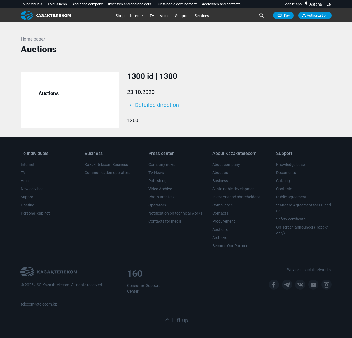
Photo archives (161, 197)
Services (202, 15)
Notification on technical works (175, 213)
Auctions (49, 93)
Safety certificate (291, 219)
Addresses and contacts (221, 4)
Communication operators (107, 172)
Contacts (220, 213)
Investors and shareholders (129, 4)
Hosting (27, 205)
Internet (137, 15)
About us (220, 172)
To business (57, 4)
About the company (87, 4)
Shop (120, 15)
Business (220, 181)
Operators (157, 205)
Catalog (283, 181)
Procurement (223, 221)
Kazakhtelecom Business (106, 164)
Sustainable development (177, 4)
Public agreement (291, 197)
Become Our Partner (230, 245)
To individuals (31, 4)
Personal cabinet (35, 213)
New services (32, 189)
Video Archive (160, 189)
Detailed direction (153, 105)
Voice (164, 15)
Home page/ (33, 39)
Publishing (157, 181)
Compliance (222, 205)
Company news (161, 164)
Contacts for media (165, 221)
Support (182, 15)
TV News (156, 172)
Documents (286, 172)
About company (226, 164)
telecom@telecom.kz (39, 304)
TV (152, 15)
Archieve (219, 237)
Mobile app (293, 4)
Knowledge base (290, 164)
